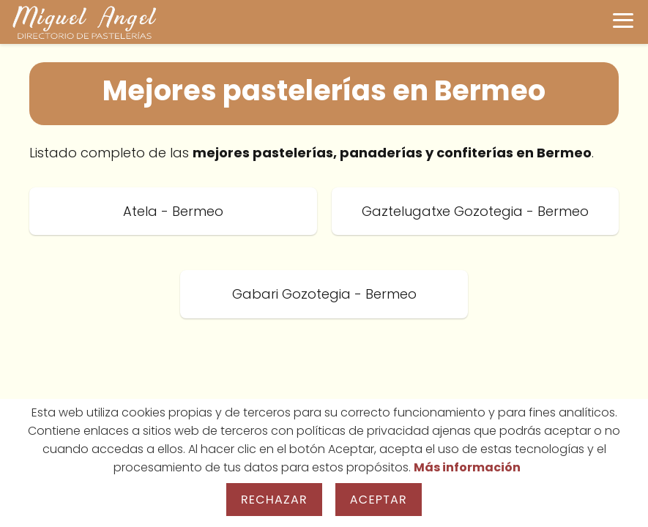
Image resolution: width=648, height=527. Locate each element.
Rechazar (274, 499)
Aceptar (378, 499)
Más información (467, 467)
